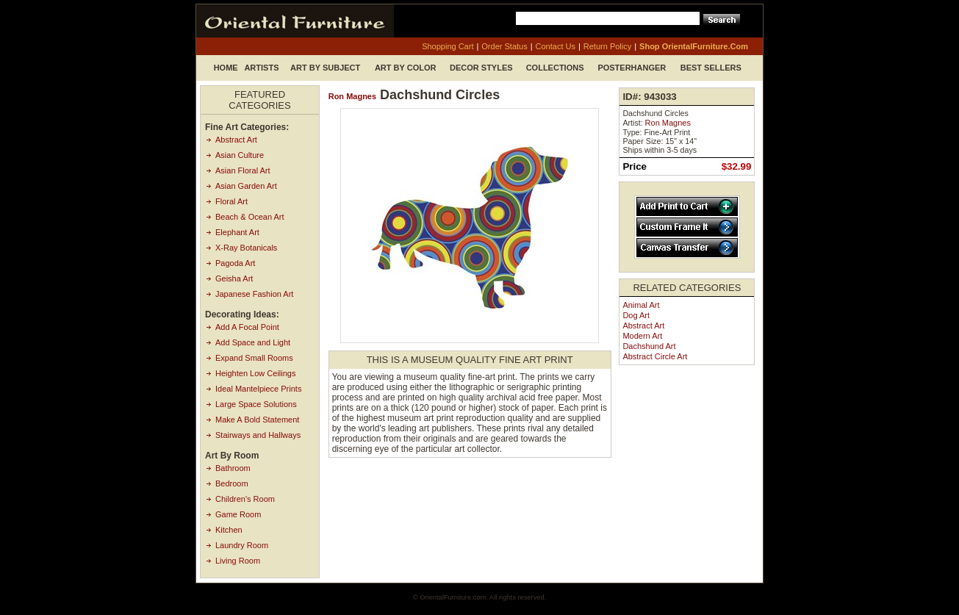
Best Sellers (710, 67)
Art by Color (406, 67)
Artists (261, 67)
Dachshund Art (648, 346)
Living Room (237, 560)
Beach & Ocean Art (249, 216)
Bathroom (233, 468)
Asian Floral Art (242, 170)
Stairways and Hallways (258, 435)
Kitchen (229, 529)
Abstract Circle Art (654, 356)
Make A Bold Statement (257, 419)
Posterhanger (631, 67)
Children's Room (245, 498)
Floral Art (231, 201)
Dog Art (636, 315)
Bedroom (231, 483)
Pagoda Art (235, 263)
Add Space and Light (252, 342)
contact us (555, 46)
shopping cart (447, 46)
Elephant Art (237, 232)
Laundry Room (241, 545)
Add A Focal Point (247, 327)
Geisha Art (234, 278)
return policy (607, 46)
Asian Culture (239, 155)
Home (226, 67)
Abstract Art (236, 139)
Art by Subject (325, 67)
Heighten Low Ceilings (255, 373)
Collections (555, 67)
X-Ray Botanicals (246, 247)
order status (504, 46)
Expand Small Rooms (254, 357)
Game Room (238, 514)
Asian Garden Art (246, 185)
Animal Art (640, 305)
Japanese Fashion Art (254, 293)
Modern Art (642, 335)
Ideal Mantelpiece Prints (258, 388)
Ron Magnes (352, 96)
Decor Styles (481, 67)
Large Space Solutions (256, 404)
